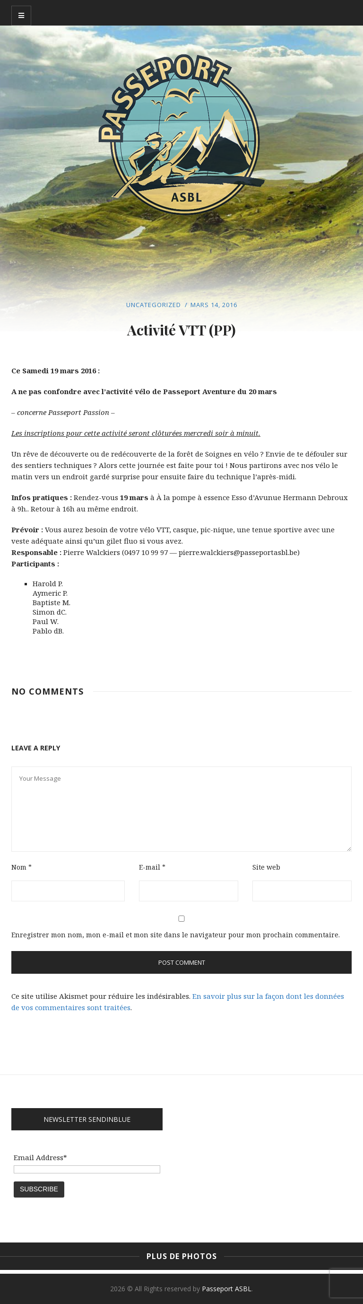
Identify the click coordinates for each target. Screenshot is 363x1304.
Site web (266, 867)
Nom (21, 867)
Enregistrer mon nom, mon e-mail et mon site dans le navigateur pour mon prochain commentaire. (175, 934)
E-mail (152, 867)
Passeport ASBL (226, 1288)
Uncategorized (153, 304)
